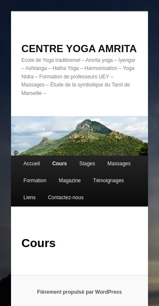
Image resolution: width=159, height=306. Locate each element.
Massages (119, 164)
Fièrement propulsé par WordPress (79, 292)
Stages (87, 164)
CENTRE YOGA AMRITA (79, 48)
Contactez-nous (66, 197)
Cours (59, 164)
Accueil (31, 164)
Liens (29, 197)
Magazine (70, 181)
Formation (34, 181)
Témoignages (108, 181)
